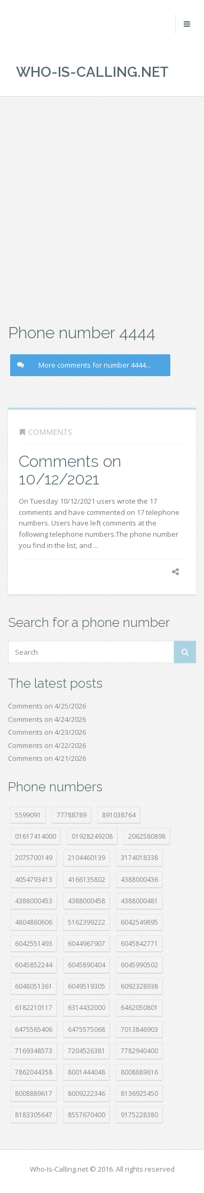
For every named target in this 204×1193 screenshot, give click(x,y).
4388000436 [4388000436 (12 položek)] (139, 879)
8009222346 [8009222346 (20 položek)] (86, 1093)
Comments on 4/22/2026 (47, 745)
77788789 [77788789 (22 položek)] (72, 815)
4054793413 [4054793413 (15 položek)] (33, 879)
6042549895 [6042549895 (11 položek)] (139, 922)
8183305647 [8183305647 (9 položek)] (33, 1114)
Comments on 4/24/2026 (47, 719)
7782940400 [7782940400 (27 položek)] (139, 1050)
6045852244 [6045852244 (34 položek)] (33, 964)
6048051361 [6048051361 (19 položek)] (33, 986)
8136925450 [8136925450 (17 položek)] (139, 1093)
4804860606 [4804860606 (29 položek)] (33, 922)
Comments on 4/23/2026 (47, 732)
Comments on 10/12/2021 (70, 470)
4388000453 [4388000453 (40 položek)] (33, 900)
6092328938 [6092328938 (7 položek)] (139, 986)
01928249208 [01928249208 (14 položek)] (92, 836)
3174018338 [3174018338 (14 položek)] (139, 857)
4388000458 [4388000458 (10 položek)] (86, 900)
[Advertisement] (102, 209)
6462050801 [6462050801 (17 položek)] (139, 1007)
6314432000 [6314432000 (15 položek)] (86, 1007)
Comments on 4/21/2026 (47, 758)
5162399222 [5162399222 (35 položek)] (86, 922)
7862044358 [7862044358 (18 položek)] (33, 1072)
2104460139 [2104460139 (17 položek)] (86, 857)
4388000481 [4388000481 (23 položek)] (139, 900)
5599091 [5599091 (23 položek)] (28, 815)
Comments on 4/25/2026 (47, 706)
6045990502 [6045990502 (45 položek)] (139, 964)
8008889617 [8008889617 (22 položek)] (33, 1093)
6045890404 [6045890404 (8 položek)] (86, 964)
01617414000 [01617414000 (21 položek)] (35, 836)
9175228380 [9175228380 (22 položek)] (139, 1114)
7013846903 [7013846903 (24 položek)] (139, 1029)
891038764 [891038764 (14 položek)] (119, 815)
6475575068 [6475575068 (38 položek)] (86, 1029)
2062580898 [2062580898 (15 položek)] (147, 836)
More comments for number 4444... (84, 365)
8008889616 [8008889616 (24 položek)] (139, 1072)
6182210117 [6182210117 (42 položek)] (33, 1007)
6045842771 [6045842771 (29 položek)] (139, 943)
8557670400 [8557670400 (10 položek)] (86, 1114)
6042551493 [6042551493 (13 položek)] (33, 943)
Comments (50, 432)
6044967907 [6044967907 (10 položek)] (86, 943)
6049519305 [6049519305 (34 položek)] (86, 986)
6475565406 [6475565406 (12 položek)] (33, 1029)
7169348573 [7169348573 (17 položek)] (33, 1050)
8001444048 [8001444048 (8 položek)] (86, 1072)
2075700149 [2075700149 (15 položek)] (33, 857)
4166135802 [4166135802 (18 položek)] (86, 879)
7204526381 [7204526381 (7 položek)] (86, 1050)
